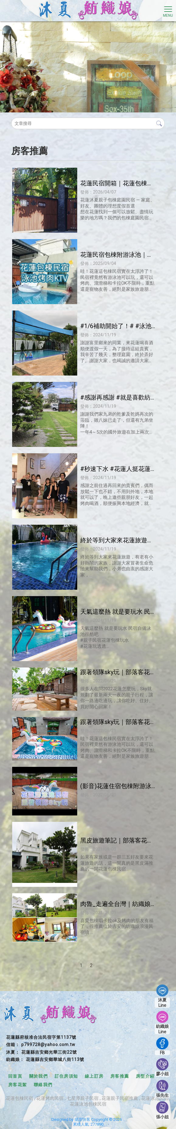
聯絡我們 (43, 1084)
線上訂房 (94, 1076)
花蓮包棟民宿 (19, 1098)
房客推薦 (119, 1076)
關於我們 (38, 1076)
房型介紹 (145, 1076)
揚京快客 (82, 1119)
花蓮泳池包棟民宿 (88, 1104)
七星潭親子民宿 (82, 1098)
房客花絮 (17, 1084)
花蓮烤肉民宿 (50, 1098)
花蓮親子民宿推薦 (120, 1098)
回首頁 (15, 1076)
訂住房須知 (66, 1076)
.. (124, 1119)
